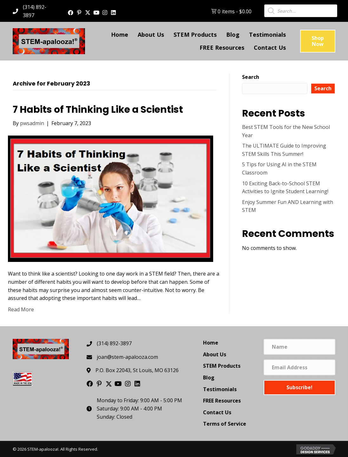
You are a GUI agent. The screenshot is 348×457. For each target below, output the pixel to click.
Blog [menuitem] (208, 377)
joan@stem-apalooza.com (127, 356)
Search (250, 76)
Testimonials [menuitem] (220, 389)
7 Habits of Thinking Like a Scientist (98, 109)
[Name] (299, 347)
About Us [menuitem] (214, 354)
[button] (70, 12)
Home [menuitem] (210, 342)
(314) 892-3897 (114, 343)
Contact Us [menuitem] (217, 412)
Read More (21, 309)
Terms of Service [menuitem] (224, 423)
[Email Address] (299, 367)
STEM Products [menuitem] (221, 365)
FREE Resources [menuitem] (222, 400)
